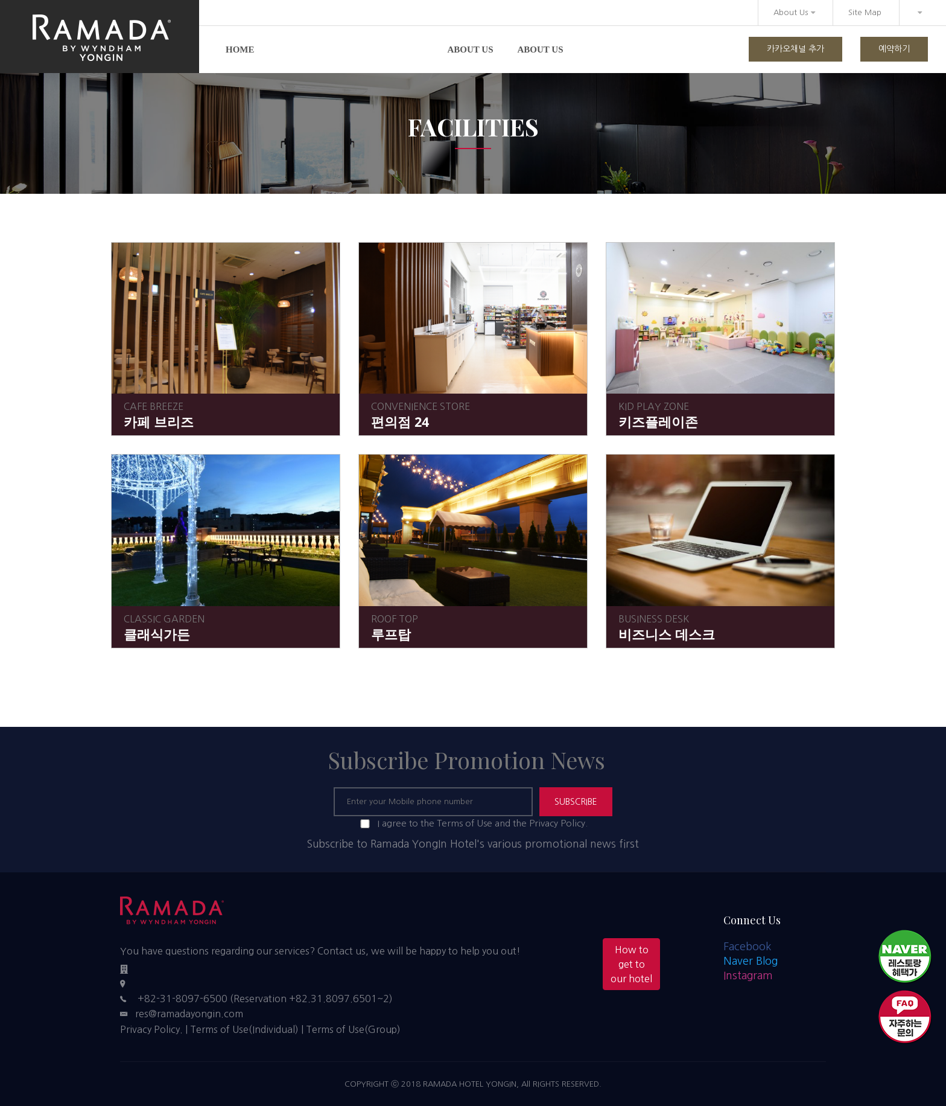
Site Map (864, 12)
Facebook (747, 946)
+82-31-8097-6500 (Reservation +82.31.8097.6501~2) (265, 998)
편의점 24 (400, 422)
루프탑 (391, 634)
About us (471, 49)
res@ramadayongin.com (189, 1013)
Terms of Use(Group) (353, 1029)
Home (240, 49)
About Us (794, 12)
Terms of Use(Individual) (244, 1029)
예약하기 (894, 49)
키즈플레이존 (658, 422)
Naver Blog (750, 961)
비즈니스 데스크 (666, 634)
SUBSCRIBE (575, 802)
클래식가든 (157, 634)
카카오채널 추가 (795, 49)
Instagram (748, 975)
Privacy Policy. (151, 1029)
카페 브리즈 (159, 422)
